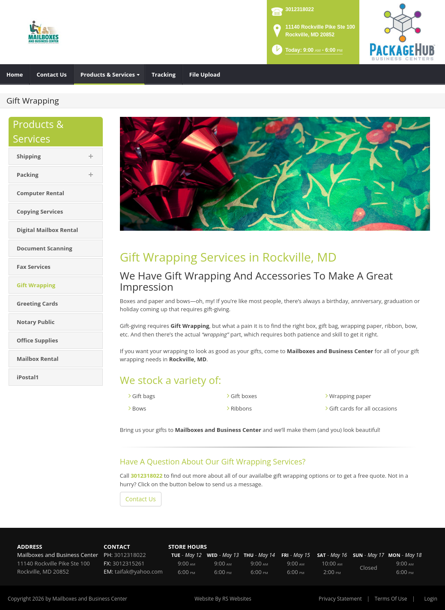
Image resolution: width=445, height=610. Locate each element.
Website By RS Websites (222, 598)
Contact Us (140, 499)
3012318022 (299, 9)
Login (430, 598)
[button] (306, 52)
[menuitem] (15, 74)
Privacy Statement (340, 598)
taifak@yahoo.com (139, 571)
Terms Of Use (391, 598)
